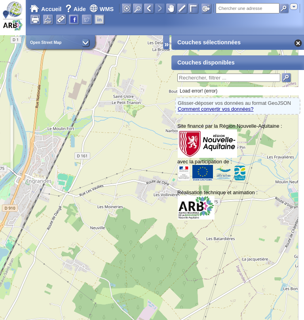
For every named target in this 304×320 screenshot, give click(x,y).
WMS (101, 9)
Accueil (45, 9)
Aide (76, 9)
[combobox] (294, 6)
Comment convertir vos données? (215, 109)
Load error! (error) (198, 91)
